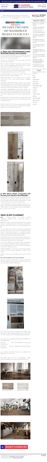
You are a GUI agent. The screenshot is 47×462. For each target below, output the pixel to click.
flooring (20, 200)
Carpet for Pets (36, 79)
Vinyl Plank (35, 102)
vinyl (4, 65)
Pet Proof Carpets (36, 98)
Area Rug (35, 73)
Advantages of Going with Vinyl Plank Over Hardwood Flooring (39, 41)
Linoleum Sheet (36, 94)
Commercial (35, 81)
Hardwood (35, 87)
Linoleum (35, 91)
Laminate (35, 89)
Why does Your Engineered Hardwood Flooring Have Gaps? (39, 36)
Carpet (34, 77)
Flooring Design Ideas (37, 85)
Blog (34, 75)
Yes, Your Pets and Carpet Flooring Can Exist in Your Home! (38, 46)
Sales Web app (36, 100)
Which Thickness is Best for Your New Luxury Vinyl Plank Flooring (39, 56)
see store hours (4, 8)
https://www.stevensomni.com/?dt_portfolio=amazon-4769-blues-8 (15, 334)
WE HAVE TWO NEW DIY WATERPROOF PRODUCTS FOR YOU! (39, 51)
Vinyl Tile (34, 104)
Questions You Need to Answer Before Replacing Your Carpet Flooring (38, 61)
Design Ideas (35, 83)
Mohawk (34, 96)
